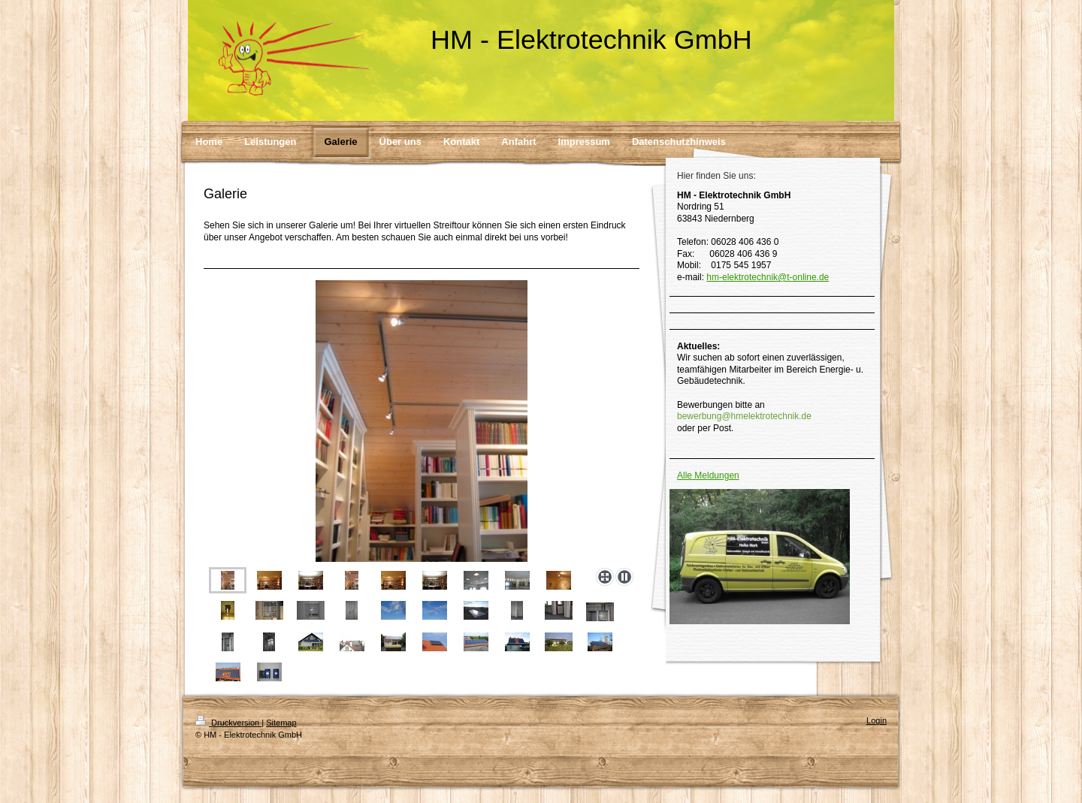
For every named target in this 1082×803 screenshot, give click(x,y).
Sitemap (281, 722)
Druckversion (228, 722)
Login (876, 720)
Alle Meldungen (708, 475)
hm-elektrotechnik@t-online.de (767, 277)
